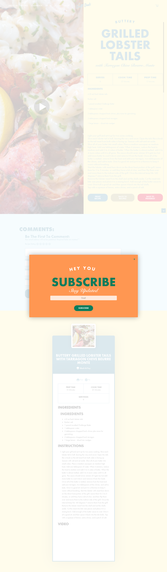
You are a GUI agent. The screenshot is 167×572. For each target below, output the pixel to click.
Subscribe (83, 308)
